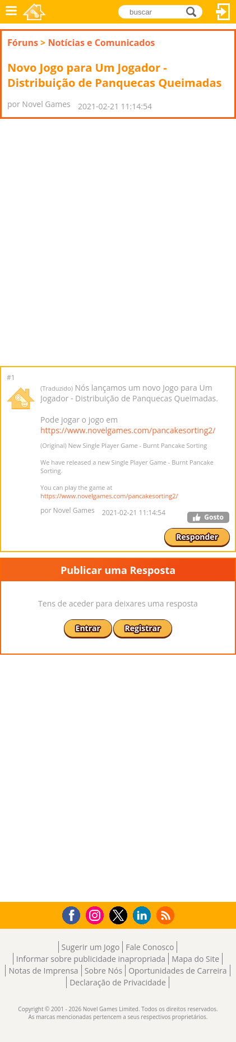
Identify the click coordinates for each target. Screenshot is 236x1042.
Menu (11, 11)
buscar (194, 11)
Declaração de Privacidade (118, 982)
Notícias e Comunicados (101, 42)
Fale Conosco (150, 947)
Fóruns (22, 42)
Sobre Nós (104, 970)
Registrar (143, 628)
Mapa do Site (195, 958)
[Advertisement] (118, 242)
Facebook (74, 914)
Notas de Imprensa (43, 970)
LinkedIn (144, 915)
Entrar (223, 11)
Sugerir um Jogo (91, 947)
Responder (197, 536)
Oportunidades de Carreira (177, 970)
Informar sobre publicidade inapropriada (90, 958)
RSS (167, 915)
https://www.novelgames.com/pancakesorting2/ (127, 430)
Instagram (96, 914)
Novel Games (34, 11)
